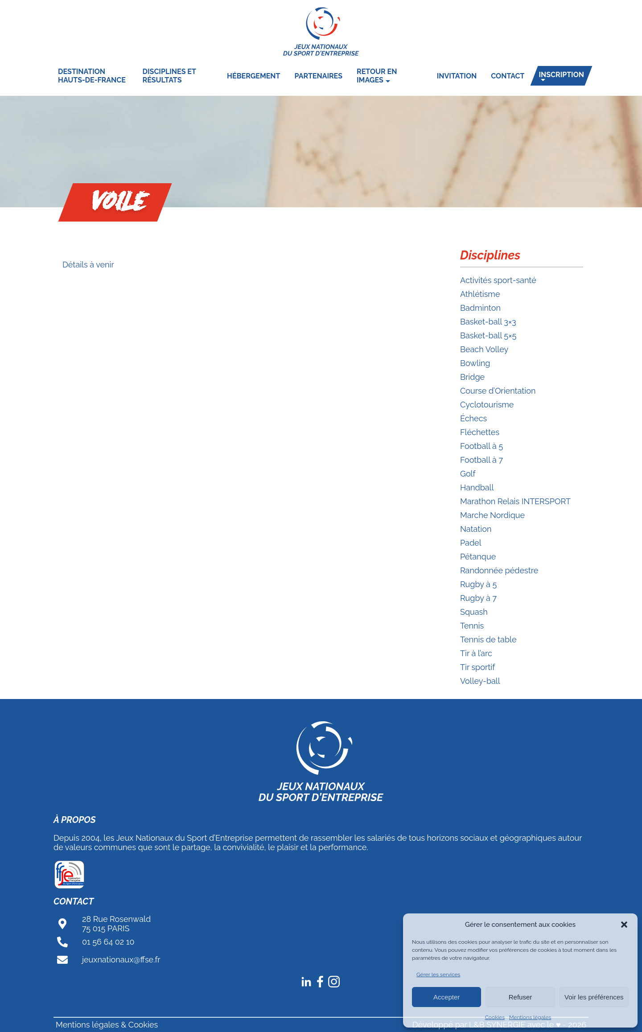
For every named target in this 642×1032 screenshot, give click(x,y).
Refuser (520, 997)
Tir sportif (477, 667)
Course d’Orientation (497, 390)
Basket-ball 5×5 (488, 335)
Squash (474, 612)
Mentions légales (530, 1017)
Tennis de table (488, 639)
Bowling (475, 363)
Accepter (446, 997)
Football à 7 (481, 460)
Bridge (472, 377)
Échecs (473, 418)
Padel (471, 542)
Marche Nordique (492, 515)
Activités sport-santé (498, 280)
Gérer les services (438, 974)
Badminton (480, 307)
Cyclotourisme (487, 404)
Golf (467, 473)
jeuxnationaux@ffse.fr (121, 959)
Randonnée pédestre (499, 570)
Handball (477, 487)
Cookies (495, 1017)
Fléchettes (479, 432)
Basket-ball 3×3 (488, 321)
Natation (475, 529)
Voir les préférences (594, 997)
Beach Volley (484, 349)
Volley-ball (480, 681)
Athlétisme (480, 294)
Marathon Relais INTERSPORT (515, 501)
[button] (624, 924)
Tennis (472, 625)
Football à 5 (481, 446)
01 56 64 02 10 (108, 941)
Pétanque (478, 556)
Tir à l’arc (476, 653)
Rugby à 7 (478, 598)
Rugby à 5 (478, 584)
